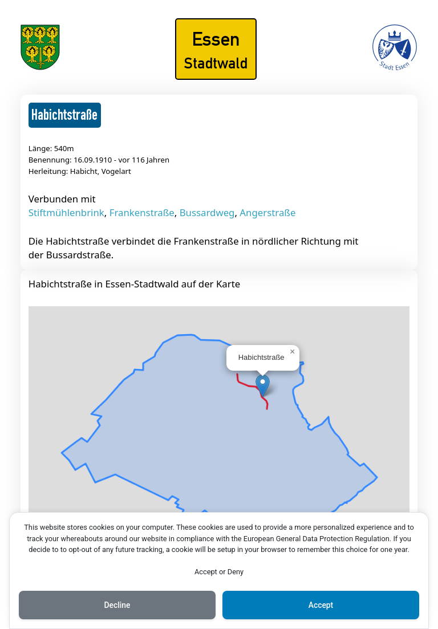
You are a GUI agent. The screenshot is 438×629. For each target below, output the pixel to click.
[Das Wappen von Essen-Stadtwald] (40, 66)
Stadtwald (216, 63)
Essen (216, 38)
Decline (117, 605)
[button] (263, 385)
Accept (321, 605)
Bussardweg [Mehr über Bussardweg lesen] (207, 212)
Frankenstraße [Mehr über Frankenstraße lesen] (142, 212)
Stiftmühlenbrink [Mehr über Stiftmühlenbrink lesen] (66, 212)
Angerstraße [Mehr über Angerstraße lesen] (267, 212)
